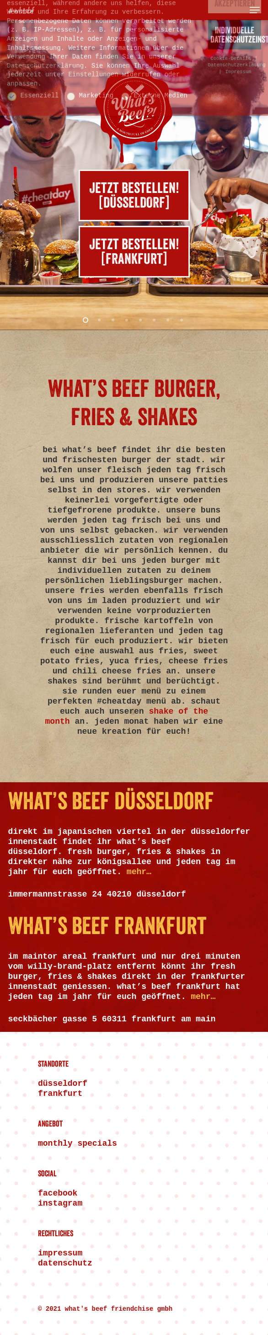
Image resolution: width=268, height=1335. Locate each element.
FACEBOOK (57, 1193)
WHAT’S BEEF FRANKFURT (107, 927)
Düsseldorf (62, 1083)
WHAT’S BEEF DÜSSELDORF (111, 802)
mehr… (139, 871)
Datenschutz (65, 1263)
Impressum (60, 1253)
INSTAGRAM (60, 1203)
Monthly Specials (77, 1143)
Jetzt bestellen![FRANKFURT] (134, 252)
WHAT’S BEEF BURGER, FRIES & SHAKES (134, 404)
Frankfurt (60, 1093)
